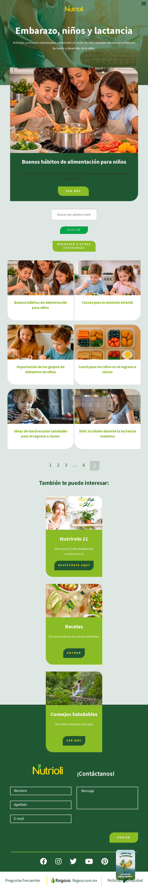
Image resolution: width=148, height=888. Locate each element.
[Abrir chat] (125, 865)
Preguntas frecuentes (23, 880)
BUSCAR (74, 230)
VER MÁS (73, 191)
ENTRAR (74, 653)
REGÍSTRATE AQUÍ (74, 565)
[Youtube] (89, 861)
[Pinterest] (104, 861)
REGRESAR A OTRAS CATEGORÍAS (74, 246)
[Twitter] (73, 861)
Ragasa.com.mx (74, 880)
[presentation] (108, 821)
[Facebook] (43, 861)
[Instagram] (58, 861)
